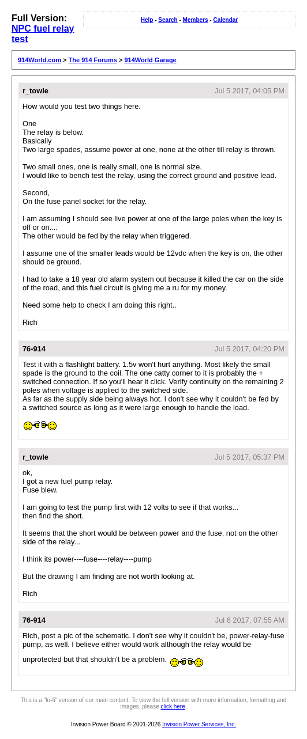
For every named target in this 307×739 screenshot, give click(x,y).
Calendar (225, 20)
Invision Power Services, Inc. (199, 724)
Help (147, 20)
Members (195, 20)
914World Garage (150, 59)
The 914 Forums (93, 59)
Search (167, 20)
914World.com (39, 59)
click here (173, 706)
